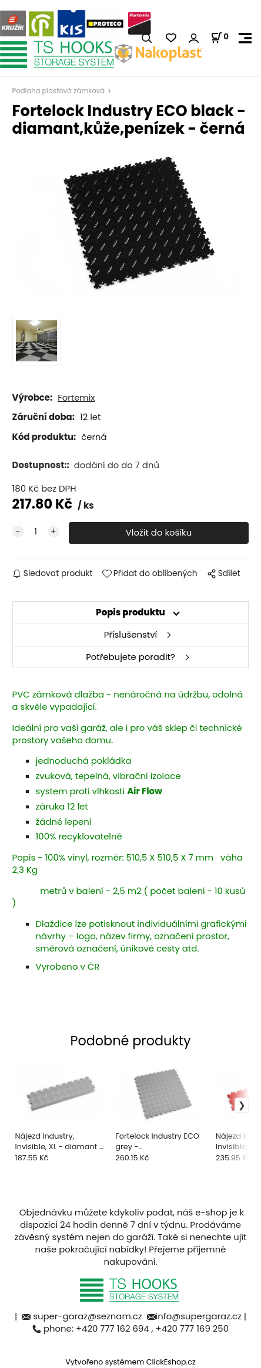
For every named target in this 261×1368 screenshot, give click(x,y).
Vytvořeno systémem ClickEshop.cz (130, 1362)
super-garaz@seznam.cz (88, 1316)
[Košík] (219, 37)
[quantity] (36, 532)
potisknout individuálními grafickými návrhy (141, 929)
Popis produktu (130, 612)
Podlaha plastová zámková (58, 91)
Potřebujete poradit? (130, 657)
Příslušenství (130, 634)
